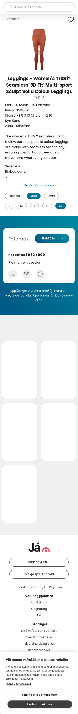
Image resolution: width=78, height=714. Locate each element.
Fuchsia (14, 196)
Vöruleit (12, 19)
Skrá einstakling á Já (39, 644)
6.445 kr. (49, 238)
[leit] (39, 7)
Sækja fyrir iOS (39, 562)
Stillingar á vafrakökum (39, 695)
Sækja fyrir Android (39, 574)
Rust (33, 196)
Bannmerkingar (39, 650)
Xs (60, 206)
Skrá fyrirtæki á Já (39, 637)
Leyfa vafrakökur (39, 704)
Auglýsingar (39, 602)
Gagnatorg (39, 609)
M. (21, 206)
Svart (51, 196)
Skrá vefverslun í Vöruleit (39, 631)
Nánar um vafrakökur (18, 683)
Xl (47, 206)
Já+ (39, 615)
